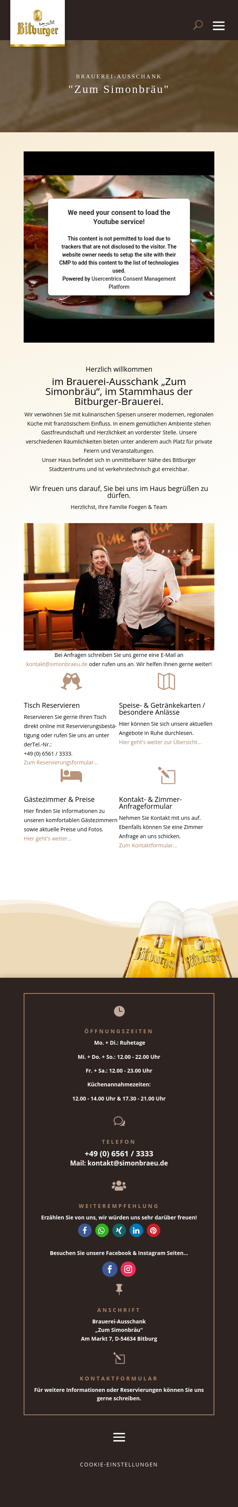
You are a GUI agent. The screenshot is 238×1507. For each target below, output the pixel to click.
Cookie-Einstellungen (119, 1464)
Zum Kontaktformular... (148, 845)
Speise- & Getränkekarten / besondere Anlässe (162, 709)
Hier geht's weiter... (47, 838)
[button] (85, 1230)
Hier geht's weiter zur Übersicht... (160, 742)
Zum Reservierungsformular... (61, 762)
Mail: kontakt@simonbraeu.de (119, 1163)
